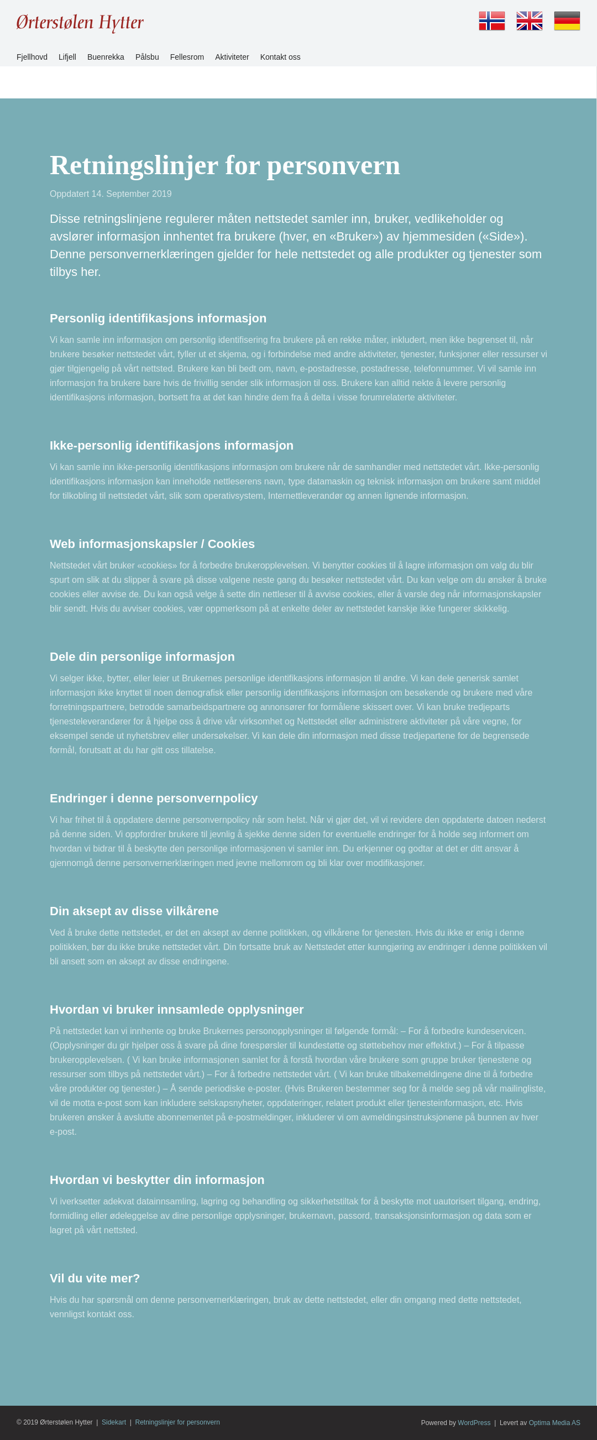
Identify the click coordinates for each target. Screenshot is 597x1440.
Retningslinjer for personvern (177, 1422)
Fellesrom (187, 57)
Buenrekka (105, 57)
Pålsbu (147, 57)
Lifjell (67, 57)
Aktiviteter (232, 57)
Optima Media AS (554, 1423)
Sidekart (114, 1422)
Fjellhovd (32, 57)
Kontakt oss (280, 57)
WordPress (474, 1423)
